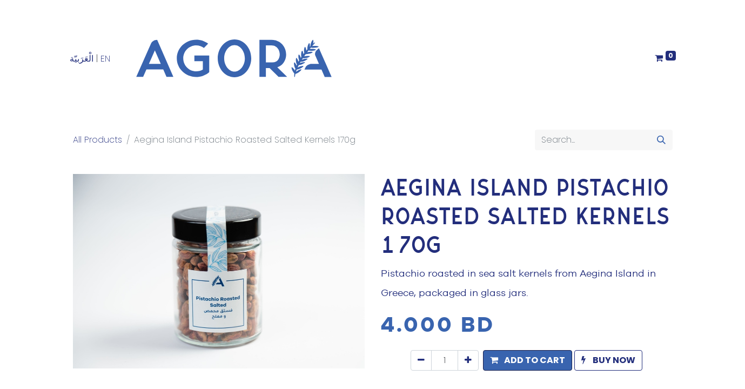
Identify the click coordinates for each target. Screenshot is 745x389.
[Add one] (468, 360)
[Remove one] (421, 360)
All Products (97, 139)
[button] (527, 360)
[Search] (661, 140)
